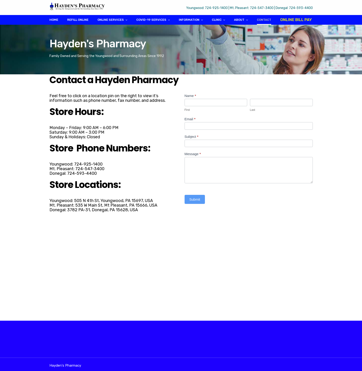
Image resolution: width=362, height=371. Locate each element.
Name (190, 96)
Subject (191, 137)
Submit (194, 199)
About (239, 19)
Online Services (110, 19)
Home (53, 19)
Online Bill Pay (296, 19)
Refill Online (77, 19)
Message (193, 154)
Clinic (217, 19)
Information (189, 19)
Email (190, 119)
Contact (264, 19)
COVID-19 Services (151, 19)
